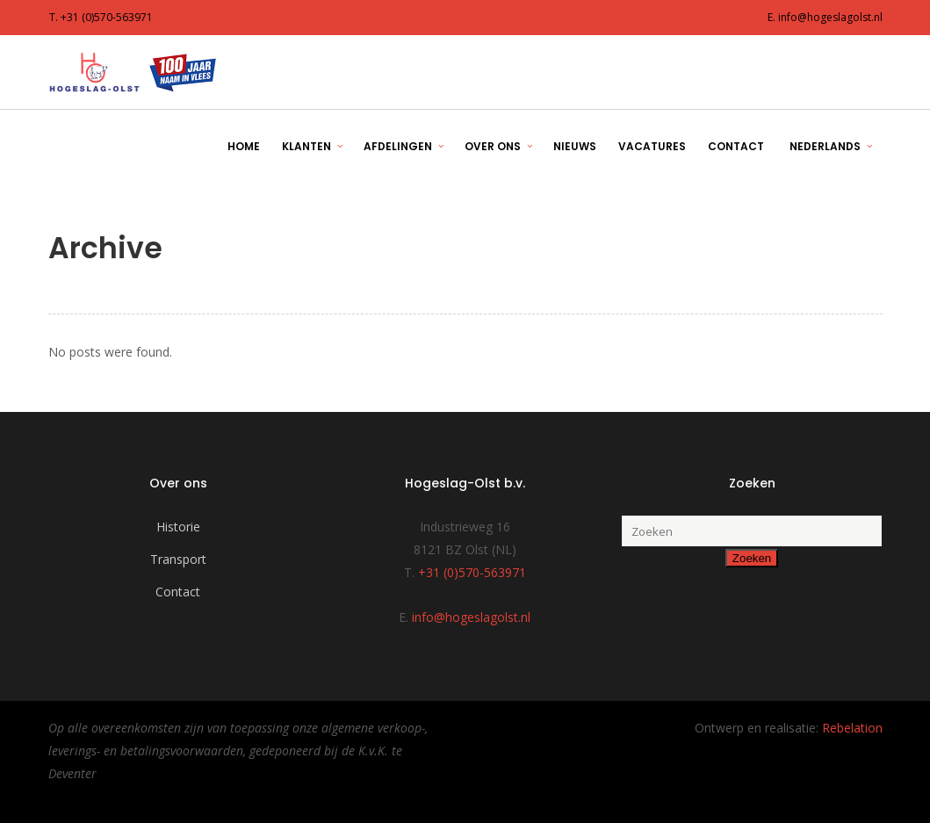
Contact (177, 591)
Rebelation (852, 727)
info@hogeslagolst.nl (471, 617)
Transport (178, 559)
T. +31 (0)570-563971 (101, 17)
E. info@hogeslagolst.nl (825, 17)
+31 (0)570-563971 (472, 572)
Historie (178, 526)
